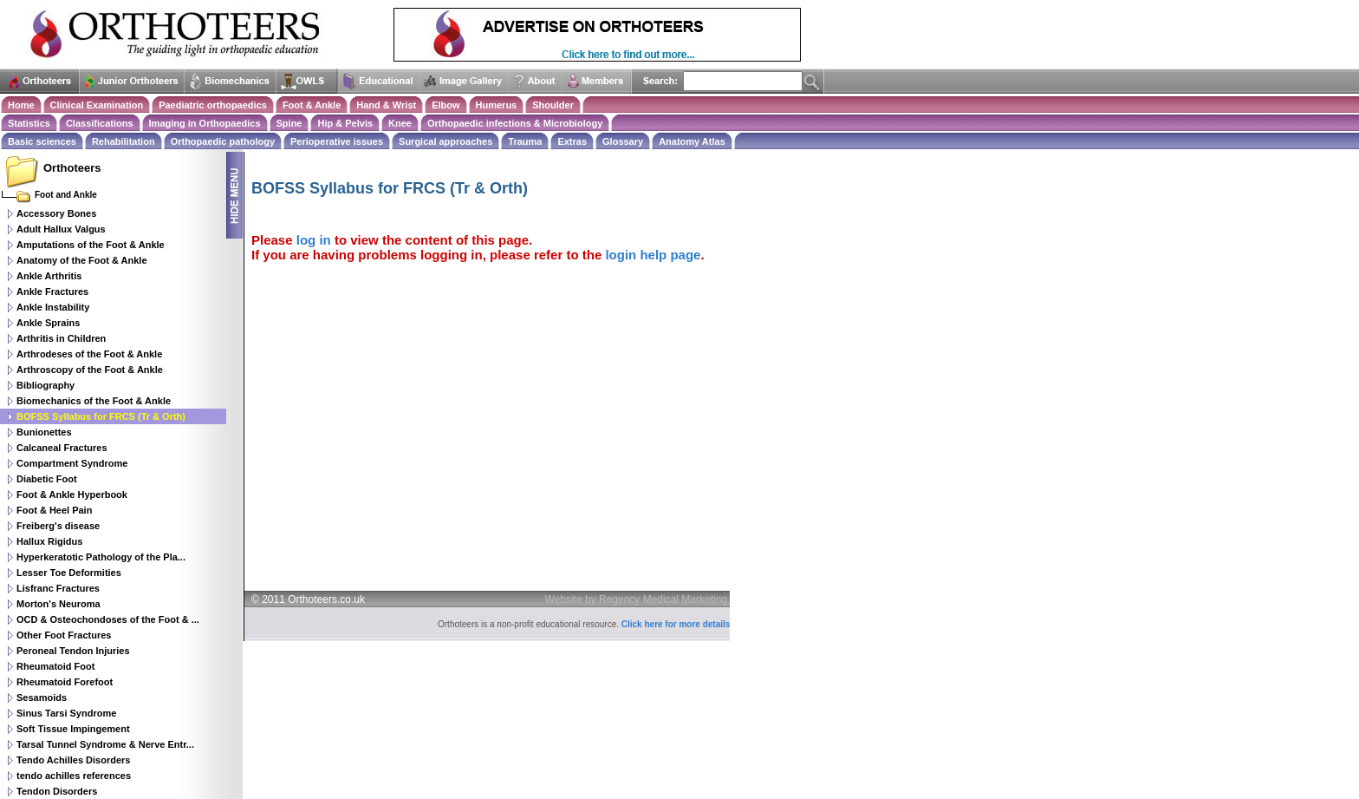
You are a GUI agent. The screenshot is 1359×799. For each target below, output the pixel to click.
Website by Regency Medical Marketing (636, 599)
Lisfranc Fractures (58, 588)
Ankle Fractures (52, 291)
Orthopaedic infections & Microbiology (514, 123)
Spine (289, 123)
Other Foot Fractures (63, 635)
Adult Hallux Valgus (61, 229)
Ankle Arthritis (48, 276)
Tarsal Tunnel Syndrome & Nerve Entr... (105, 744)
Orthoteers (72, 167)
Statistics (29, 123)
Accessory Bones (56, 213)
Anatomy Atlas (692, 141)
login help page (652, 254)
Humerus (496, 105)
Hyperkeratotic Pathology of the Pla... (100, 557)
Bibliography (45, 385)
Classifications (99, 123)
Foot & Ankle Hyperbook (71, 494)
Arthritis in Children (61, 338)
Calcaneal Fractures (61, 447)
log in (313, 239)
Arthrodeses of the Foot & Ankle (89, 354)
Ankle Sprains (48, 323)
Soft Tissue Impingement (73, 729)
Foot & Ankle (312, 105)
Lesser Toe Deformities (68, 572)
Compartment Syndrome (71, 463)
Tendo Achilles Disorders (73, 760)
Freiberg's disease (58, 526)
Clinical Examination (97, 105)
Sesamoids (41, 697)
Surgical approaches (445, 141)
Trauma (525, 141)
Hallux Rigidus (49, 541)
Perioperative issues (336, 141)
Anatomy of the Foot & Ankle (81, 260)
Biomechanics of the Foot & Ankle (93, 401)
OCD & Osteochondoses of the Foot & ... (107, 619)
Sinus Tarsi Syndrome (66, 713)
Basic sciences (42, 141)
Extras (572, 141)
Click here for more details (676, 624)
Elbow (445, 105)
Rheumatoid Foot (55, 666)
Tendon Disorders (56, 791)
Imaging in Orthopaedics (205, 123)
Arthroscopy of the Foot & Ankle (89, 369)
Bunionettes (44, 432)
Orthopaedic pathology (223, 141)
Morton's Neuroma (58, 604)
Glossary (622, 141)
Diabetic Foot (46, 479)
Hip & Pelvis (345, 123)
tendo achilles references (73, 775)
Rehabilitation (123, 141)
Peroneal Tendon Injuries (73, 650)
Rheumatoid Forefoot (64, 682)
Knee (400, 123)
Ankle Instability (52, 307)
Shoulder (553, 105)
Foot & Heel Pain (54, 510)
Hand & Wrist (386, 105)
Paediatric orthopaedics (213, 105)
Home (21, 105)
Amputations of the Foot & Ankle (90, 244)
